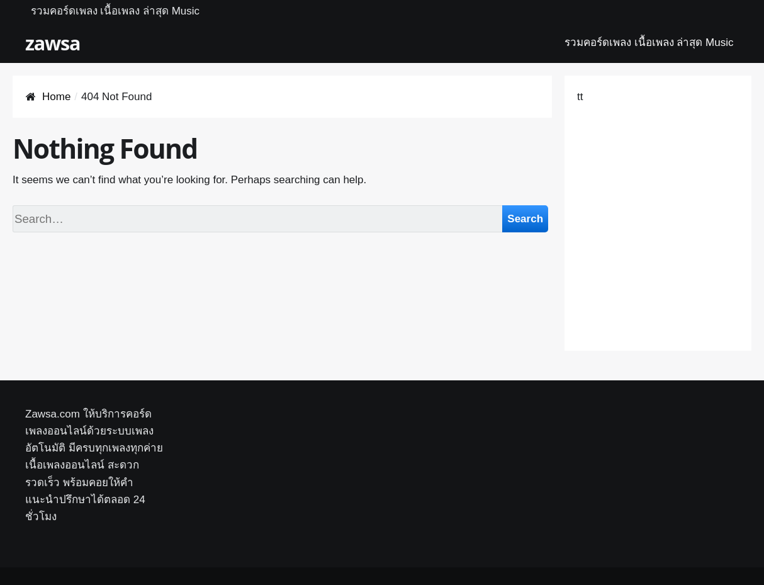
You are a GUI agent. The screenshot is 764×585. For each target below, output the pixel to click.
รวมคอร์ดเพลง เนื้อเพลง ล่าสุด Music (115, 11)
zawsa (52, 43)
